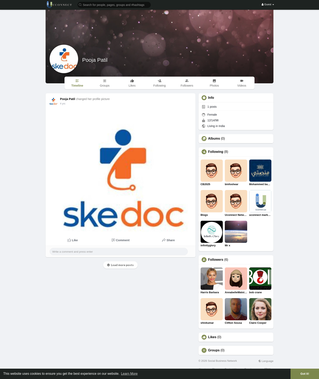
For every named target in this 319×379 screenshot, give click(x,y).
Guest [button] (268, 4)
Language (265, 361)
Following (215, 151)
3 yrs (62, 103)
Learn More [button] (129, 373)
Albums (214, 138)
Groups (214, 350)
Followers (215, 259)
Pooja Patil (94, 60)
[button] (114, 4)
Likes (212, 337)
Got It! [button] (304, 373)
